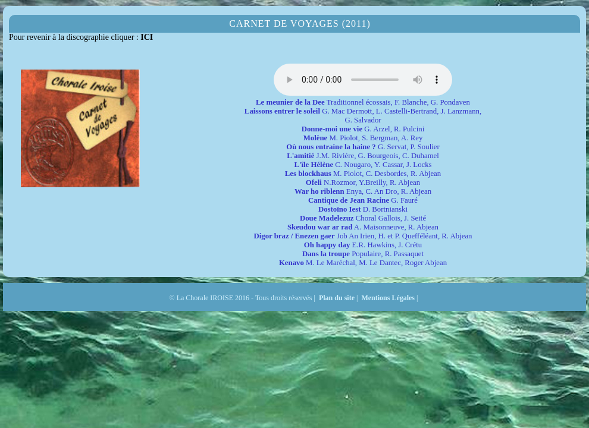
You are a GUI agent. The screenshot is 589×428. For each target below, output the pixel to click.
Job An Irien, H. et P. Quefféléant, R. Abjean (362, 236)
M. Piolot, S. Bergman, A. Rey (363, 138)
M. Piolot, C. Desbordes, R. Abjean (363, 173)
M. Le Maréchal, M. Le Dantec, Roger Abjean (363, 263)
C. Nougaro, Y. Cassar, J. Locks (362, 164)
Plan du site (337, 298)
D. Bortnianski (363, 209)
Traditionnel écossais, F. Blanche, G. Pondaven (363, 102)
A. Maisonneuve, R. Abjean (362, 227)
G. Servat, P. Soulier (362, 147)
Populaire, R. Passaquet (363, 254)
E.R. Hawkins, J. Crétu (363, 245)
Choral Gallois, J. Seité (363, 218)
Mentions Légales (388, 298)
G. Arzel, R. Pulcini (363, 129)
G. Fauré (363, 200)
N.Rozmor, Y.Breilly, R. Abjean (363, 182)
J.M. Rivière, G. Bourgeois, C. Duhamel (363, 156)
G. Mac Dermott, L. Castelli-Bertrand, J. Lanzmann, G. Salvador (363, 115)
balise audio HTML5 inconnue (363, 80)
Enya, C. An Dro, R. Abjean (362, 191)
